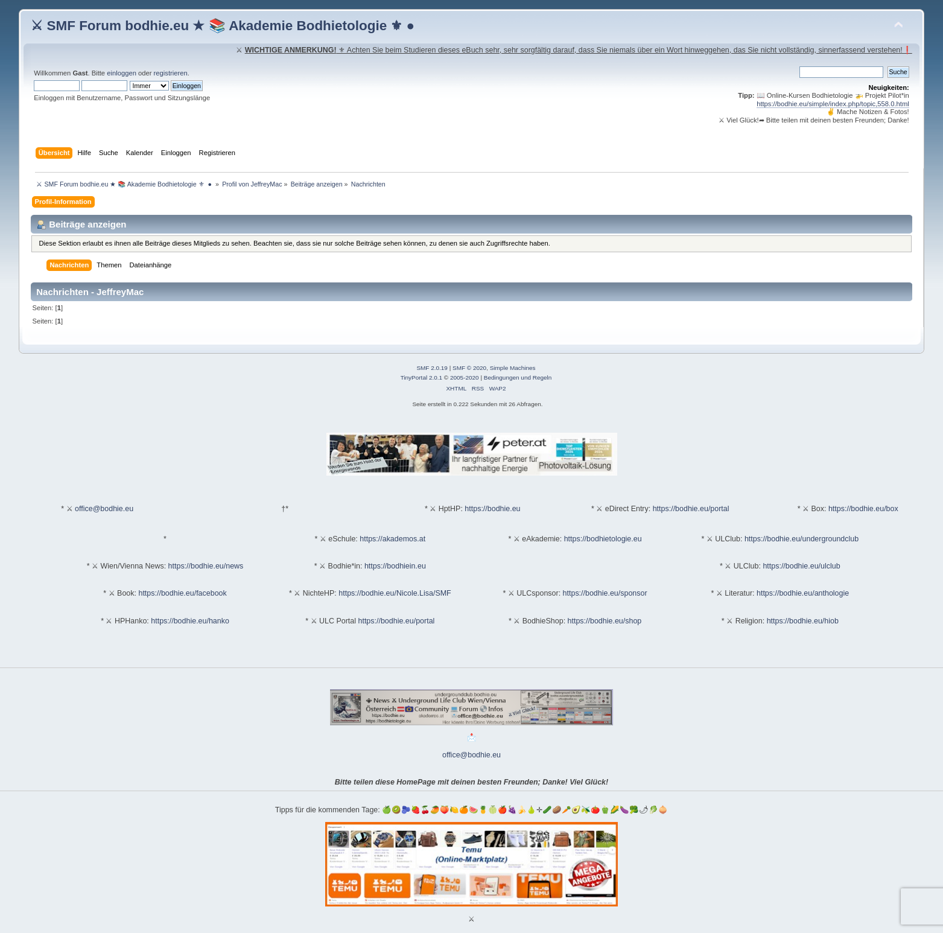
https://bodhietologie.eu (603, 539)
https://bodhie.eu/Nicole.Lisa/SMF (394, 593)
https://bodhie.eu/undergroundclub (802, 539)
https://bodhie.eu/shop (605, 621)
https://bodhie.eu (492, 509)
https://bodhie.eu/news (206, 566)
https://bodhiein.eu (395, 566)
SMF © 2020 (469, 368)
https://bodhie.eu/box (863, 509)
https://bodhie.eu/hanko (190, 621)
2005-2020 (464, 377)
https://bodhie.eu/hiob (803, 621)
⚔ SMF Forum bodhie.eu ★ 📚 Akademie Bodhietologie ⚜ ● (222, 25)
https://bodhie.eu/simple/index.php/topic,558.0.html (833, 103)
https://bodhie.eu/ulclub (801, 566)
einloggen (121, 73)
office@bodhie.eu (104, 509)
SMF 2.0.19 (432, 368)
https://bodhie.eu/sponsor (605, 593)
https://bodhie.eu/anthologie (803, 593)
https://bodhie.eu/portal (691, 509)
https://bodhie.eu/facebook (182, 593)
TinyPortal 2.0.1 (421, 377)
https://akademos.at (392, 539)
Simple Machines (513, 368)
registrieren (171, 73)
